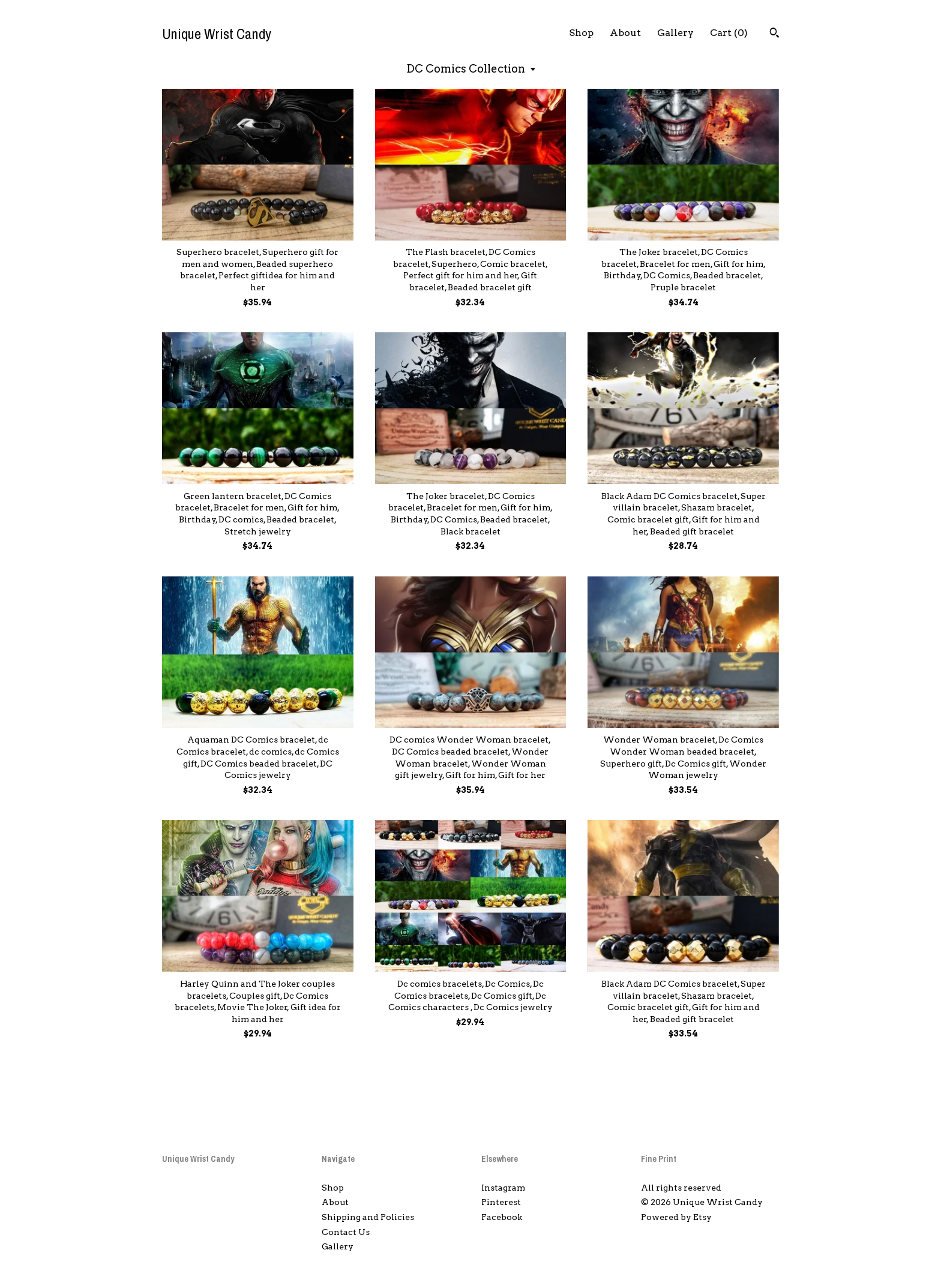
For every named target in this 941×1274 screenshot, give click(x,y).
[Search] (774, 34)
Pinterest (501, 1202)
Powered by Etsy (676, 1217)
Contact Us (346, 1232)
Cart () (729, 32)
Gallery (675, 32)
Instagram (503, 1187)
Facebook (501, 1217)
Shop (581, 32)
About (625, 32)
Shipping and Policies (368, 1217)
